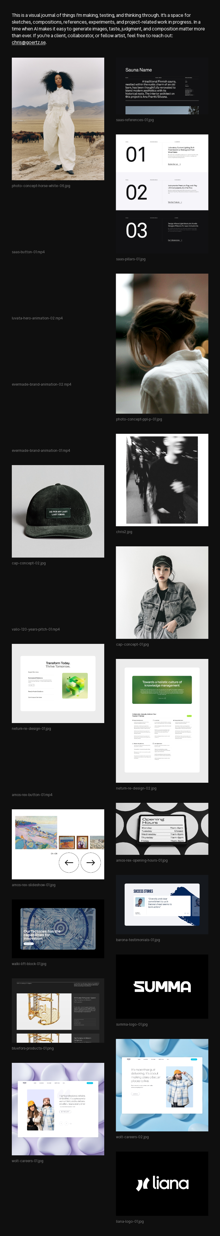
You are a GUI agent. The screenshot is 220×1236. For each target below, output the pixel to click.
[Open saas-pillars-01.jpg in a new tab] (162, 194)
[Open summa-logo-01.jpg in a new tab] (162, 986)
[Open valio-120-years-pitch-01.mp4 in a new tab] (58, 601)
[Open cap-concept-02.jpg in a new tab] (58, 511)
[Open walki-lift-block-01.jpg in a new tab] (58, 928)
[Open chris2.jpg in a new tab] (162, 480)
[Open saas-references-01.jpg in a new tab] (162, 86)
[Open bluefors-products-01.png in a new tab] (58, 1010)
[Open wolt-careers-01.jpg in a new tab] (58, 1109)
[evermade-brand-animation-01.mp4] (58, 422)
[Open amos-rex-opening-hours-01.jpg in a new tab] (162, 829)
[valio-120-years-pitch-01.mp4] (58, 601)
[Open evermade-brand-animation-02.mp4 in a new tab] (58, 356)
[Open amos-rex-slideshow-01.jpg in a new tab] (58, 844)
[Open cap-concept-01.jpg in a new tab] (162, 592)
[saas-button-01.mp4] (58, 223)
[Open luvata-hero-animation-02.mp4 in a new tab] (58, 290)
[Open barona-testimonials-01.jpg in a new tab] (162, 904)
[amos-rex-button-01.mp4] (58, 766)
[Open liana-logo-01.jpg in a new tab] (162, 1183)
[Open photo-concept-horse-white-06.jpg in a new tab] (58, 119)
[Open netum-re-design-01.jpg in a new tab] (58, 683)
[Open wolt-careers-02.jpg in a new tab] (162, 1085)
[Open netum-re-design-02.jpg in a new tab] (162, 721)
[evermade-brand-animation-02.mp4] (58, 356)
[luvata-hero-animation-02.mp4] (58, 290)
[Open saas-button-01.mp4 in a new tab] (58, 223)
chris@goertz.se (28, 42)
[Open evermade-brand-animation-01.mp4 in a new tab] (58, 422)
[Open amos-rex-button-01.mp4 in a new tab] (58, 766)
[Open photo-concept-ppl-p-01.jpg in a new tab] (162, 344)
